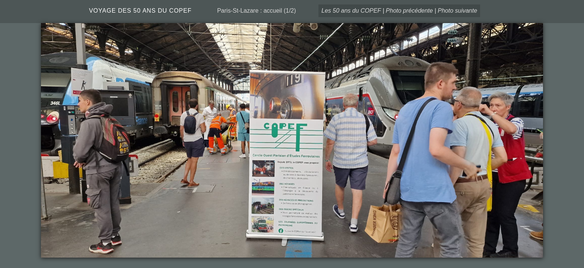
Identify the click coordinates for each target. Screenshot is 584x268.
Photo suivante (457, 10)
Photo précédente (409, 10)
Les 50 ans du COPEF (351, 10)
